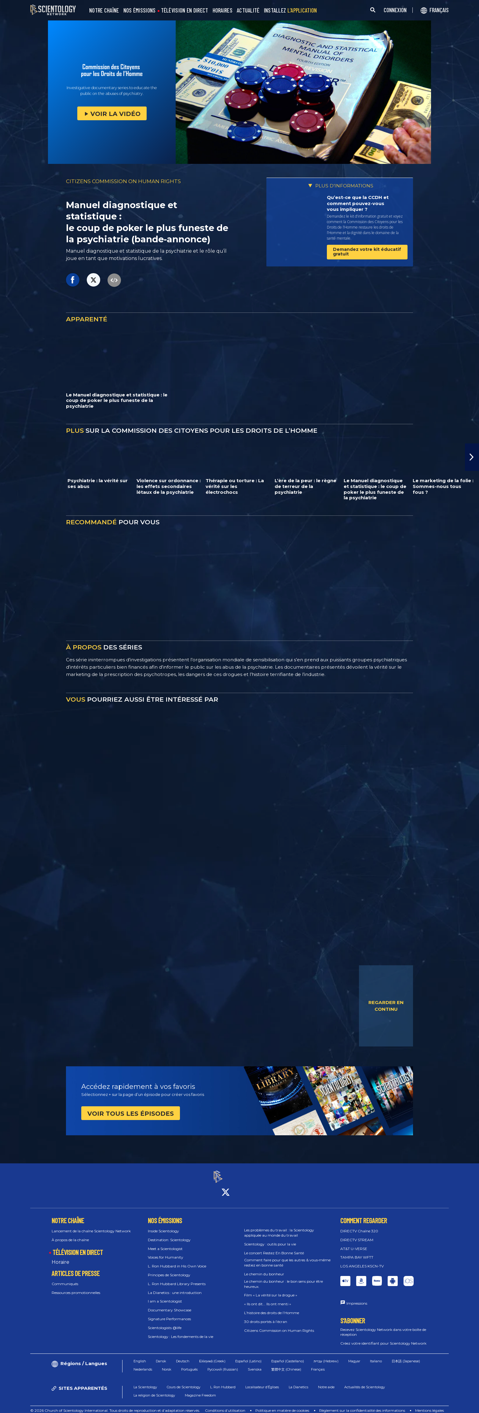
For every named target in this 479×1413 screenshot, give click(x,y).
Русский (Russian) (222, 1364)
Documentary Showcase (169, 1305)
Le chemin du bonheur (264, 1268)
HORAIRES (222, 10)
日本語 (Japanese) (406, 1355)
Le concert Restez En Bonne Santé (274, 1247)
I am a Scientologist (165, 1296)
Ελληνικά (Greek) (212, 1355)
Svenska (254, 1364)
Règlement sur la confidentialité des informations (362, 1405)
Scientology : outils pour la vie (270, 1238)
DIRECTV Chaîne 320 (359, 1225)
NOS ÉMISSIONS (139, 10)
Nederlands (142, 1364)
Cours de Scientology (183, 1381)
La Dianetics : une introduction (175, 1287)
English (139, 1355)
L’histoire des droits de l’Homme (271, 1307)
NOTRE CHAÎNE (104, 10)
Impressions (356, 1298)
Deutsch (182, 1355)
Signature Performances (169, 1313)
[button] (472, 457)
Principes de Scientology (169, 1269)
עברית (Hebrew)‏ (326, 1355)
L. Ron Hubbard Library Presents (177, 1278)
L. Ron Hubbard (223, 1381)
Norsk (166, 1364)
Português (189, 1364)
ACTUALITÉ (248, 10)
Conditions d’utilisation (225, 1405)
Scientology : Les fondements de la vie (180, 1331)
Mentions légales (429, 1405)
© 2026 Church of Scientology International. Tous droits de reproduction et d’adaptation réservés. (115, 1405)
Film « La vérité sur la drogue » (270, 1290)
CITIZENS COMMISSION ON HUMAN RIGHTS (123, 181)
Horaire (60, 1257)
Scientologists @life (164, 1322)
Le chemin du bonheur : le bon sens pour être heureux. (283, 1278)
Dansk (161, 1355)
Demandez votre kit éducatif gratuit (367, 252)
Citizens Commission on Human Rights (279, 1325)
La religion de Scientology (154, 1390)
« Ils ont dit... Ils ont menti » (267, 1298)
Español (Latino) (248, 1355)
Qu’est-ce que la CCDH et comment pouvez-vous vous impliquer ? (358, 203)
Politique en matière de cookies (282, 1405)
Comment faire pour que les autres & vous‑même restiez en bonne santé (287, 1257)
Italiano (376, 1355)
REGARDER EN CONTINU (386, 1005)
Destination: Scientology (169, 1234)
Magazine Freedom (200, 1390)
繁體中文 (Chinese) (286, 1364)
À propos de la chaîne (70, 1234)
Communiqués (65, 1278)
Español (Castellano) (287, 1355)
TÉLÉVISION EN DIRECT (184, 10)
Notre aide (326, 1381)
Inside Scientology (163, 1225)
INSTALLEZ (290, 10)
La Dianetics (298, 1381)
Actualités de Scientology (364, 1381)
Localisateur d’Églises (262, 1381)
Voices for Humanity (165, 1252)
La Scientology (145, 1381)
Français (318, 1364)
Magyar (354, 1355)
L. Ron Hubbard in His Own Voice (177, 1261)
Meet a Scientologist (165, 1243)
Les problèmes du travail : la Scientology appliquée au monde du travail (279, 1227)
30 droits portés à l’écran (265, 1316)
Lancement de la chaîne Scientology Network (91, 1225)
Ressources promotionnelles (76, 1287)
